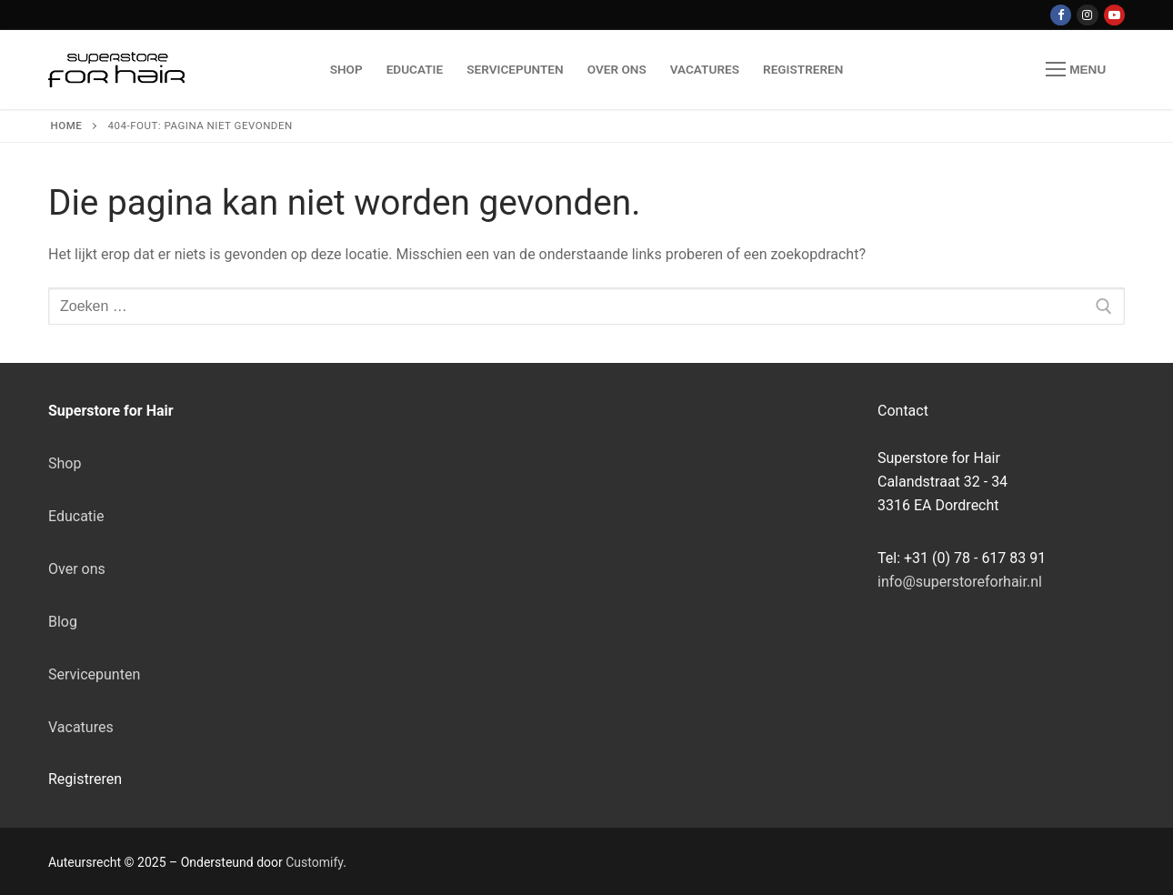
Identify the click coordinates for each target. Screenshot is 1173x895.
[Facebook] (1060, 15)
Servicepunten (94, 674)
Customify (314, 862)
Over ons (76, 569)
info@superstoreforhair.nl (959, 581)
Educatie (76, 516)
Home (67, 125)
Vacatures (81, 727)
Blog (62, 621)
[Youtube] (1114, 15)
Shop (64, 463)
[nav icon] (1076, 70)
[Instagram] (1087, 15)
